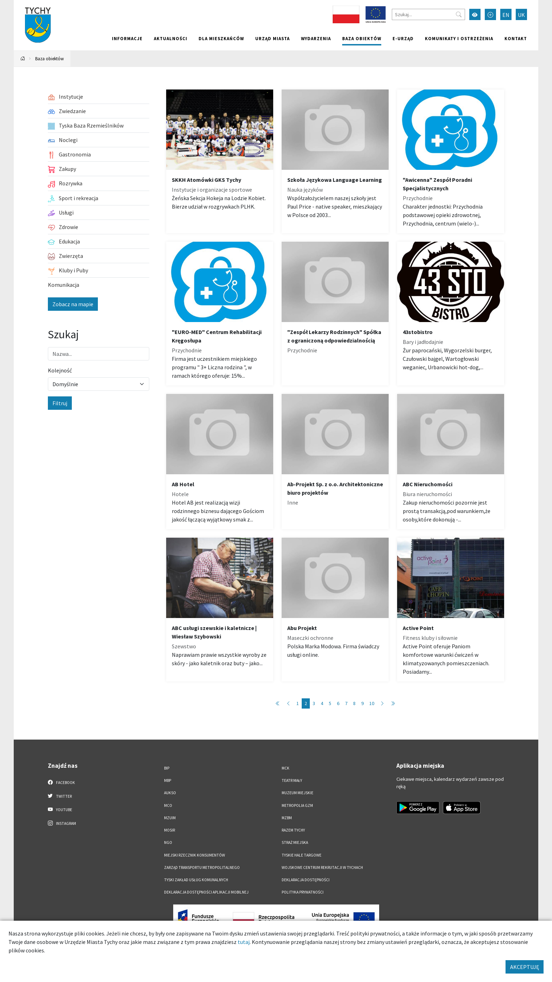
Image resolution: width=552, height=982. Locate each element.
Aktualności (170, 38)
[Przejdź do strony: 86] (393, 703)
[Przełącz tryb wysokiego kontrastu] (475, 14)
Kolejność (60, 370)
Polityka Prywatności (303, 892)
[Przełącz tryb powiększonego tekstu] (490, 14)
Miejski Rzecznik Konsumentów (194, 855)
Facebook (61, 782)
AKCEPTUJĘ (524, 966)
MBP (167, 780)
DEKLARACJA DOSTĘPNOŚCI (306, 879)
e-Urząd (403, 38)
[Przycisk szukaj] (459, 14)
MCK (285, 768)
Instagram (62, 823)
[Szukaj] (428, 14)
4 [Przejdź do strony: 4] (322, 703)
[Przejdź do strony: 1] (277, 703)
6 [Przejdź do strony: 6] (338, 703)
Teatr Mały (292, 780)
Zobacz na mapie (72, 304)
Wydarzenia (316, 38)
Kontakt (515, 38)
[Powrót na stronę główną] (22, 59)
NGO (168, 842)
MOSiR (169, 830)
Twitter (60, 796)
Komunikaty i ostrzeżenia (459, 38)
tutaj (244, 941)
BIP (166, 768)
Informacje (127, 38)
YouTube (60, 809)
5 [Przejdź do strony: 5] (330, 703)
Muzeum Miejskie (297, 792)
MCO (168, 805)
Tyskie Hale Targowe (301, 855)
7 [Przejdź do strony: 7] (346, 703)
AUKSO (170, 792)
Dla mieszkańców (221, 38)
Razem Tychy (293, 830)
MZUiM (170, 817)
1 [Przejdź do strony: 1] (297, 703)
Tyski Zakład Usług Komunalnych (196, 879)
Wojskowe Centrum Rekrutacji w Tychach (322, 867)
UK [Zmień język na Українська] (521, 14)
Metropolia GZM (297, 805)
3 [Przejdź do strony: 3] (314, 703)
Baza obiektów (361, 38)
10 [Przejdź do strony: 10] (371, 703)
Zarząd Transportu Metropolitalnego (202, 867)
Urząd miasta (272, 38)
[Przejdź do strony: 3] (382, 703)
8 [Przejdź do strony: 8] (354, 703)
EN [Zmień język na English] (505, 14)
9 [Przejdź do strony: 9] (362, 703)
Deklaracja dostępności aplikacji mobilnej (206, 892)
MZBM (287, 817)
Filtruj (59, 403)
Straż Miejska (295, 842)
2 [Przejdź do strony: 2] (306, 703)
